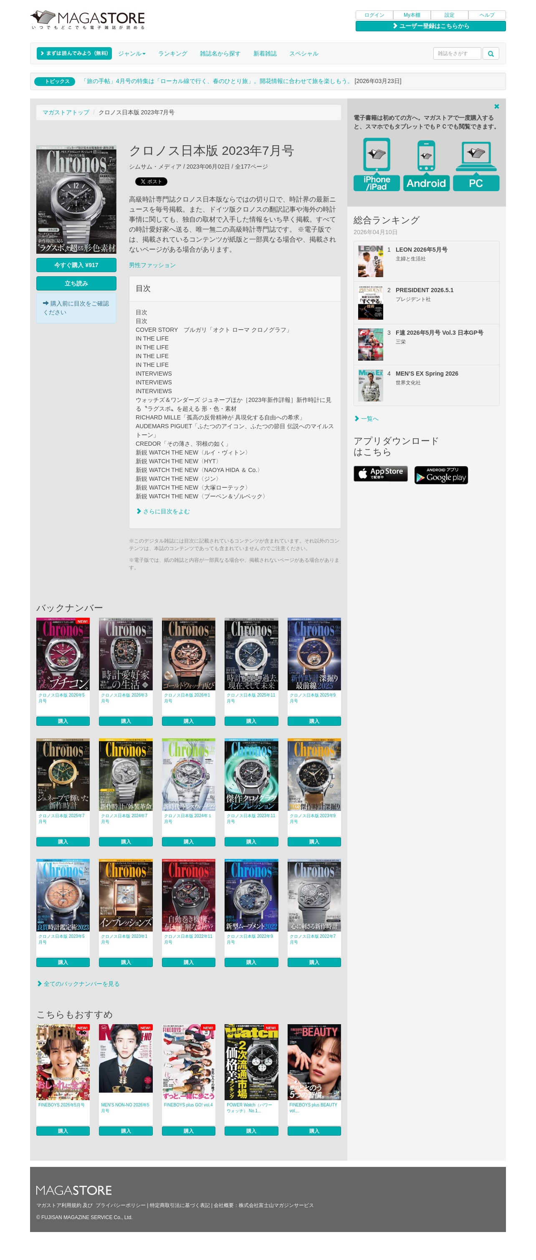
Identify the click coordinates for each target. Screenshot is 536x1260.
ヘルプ (487, 15)
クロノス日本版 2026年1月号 (187, 698)
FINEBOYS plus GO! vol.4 (188, 1105)
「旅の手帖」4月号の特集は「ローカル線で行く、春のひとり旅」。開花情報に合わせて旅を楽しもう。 (217, 81)
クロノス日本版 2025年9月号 (313, 698)
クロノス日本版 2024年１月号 (188, 818)
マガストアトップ (66, 112)
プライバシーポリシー (121, 1205)
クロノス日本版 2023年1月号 (124, 939)
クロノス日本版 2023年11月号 (251, 818)
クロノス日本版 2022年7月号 (313, 939)
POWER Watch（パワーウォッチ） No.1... (249, 1108)
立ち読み (76, 283)
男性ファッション (152, 265)
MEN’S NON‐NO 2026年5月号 (125, 1108)
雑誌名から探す (220, 53)
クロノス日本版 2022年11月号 (188, 939)
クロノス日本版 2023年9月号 (313, 818)
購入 (63, 721)
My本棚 (412, 15)
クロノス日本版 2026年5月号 (61, 698)
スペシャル (304, 53)
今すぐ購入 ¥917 (76, 265)
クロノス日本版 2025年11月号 (251, 698)
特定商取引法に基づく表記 (180, 1205)
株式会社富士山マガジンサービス (276, 1205)
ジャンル (132, 53)
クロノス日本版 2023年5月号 (61, 939)
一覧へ (366, 418)
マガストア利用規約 (58, 1205)
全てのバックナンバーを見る (78, 983)
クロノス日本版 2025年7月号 (61, 818)
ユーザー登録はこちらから (431, 26)
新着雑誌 (265, 53)
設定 (450, 15)
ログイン (374, 15)
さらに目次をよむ (163, 511)
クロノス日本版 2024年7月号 (124, 818)
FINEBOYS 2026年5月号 (61, 1105)
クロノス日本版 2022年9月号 (250, 939)
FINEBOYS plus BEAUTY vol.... (313, 1108)
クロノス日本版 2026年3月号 (124, 698)
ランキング (172, 53)
